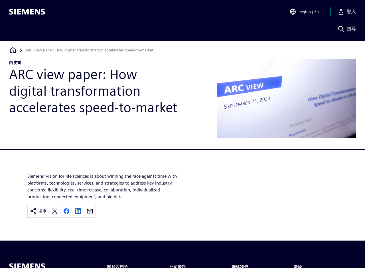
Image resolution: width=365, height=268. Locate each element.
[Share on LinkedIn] (78, 211)
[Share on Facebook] (66, 211)
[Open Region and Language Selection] (304, 12)
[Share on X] (54, 211)
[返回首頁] (12, 50)
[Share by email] (90, 211)
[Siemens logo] (27, 12)
